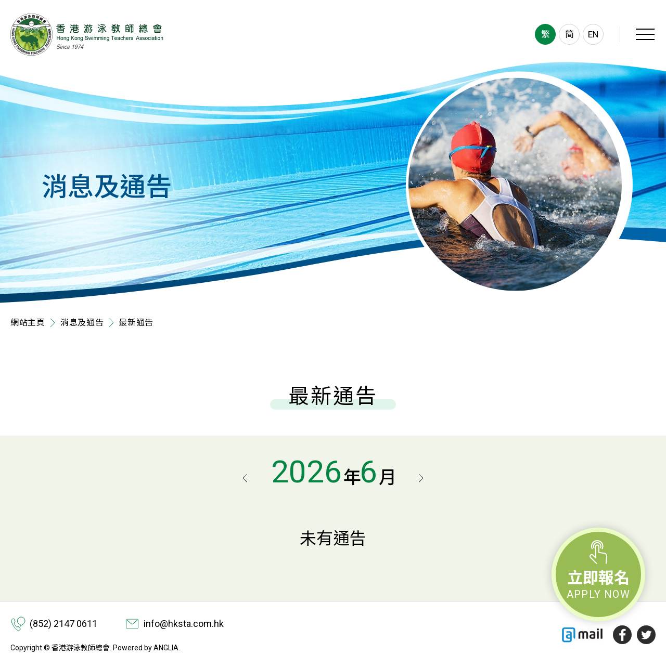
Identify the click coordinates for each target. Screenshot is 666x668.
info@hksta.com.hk (184, 623)
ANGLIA (165, 648)
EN (593, 34)
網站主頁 (27, 323)
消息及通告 (82, 323)
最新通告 (136, 323)
